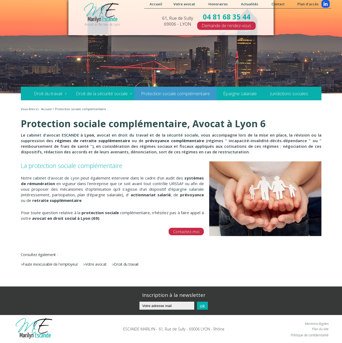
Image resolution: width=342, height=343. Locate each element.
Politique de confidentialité (310, 335)
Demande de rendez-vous (226, 26)
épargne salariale (187, 189)
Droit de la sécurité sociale (101, 93)
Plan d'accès (307, 4)
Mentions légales (317, 323)
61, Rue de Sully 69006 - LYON (177, 21)
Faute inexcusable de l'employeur (50, 264)
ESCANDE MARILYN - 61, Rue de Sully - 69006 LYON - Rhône (173, 329)
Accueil (156, 4)
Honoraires (218, 4)
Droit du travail (48, 93)
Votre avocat (184, 4)
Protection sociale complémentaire (175, 93)
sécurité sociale (182, 135)
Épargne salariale (240, 93)
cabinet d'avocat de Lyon (56, 178)
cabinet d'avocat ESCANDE (53, 135)
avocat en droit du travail (122, 135)
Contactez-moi (186, 231)
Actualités (249, 4)
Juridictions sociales (289, 93)
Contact (278, 4)
